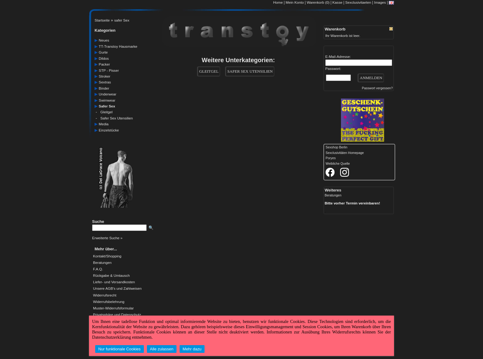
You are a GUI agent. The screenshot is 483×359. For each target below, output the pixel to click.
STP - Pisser (109, 70)
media (104, 124)
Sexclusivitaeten (358, 2)
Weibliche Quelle (338, 163)
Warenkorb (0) (319, 2)
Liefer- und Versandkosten (114, 282)
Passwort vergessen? (377, 88)
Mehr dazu (192, 349)
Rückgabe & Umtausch (111, 275)
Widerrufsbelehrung (108, 302)
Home (278, 2)
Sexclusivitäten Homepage (345, 153)
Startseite (102, 20)
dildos (104, 58)
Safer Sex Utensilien (116, 118)
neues (104, 40)
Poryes (331, 158)
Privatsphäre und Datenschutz (117, 315)
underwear (107, 94)
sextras (105, 82)
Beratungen (102, 262)
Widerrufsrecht (104, 295)
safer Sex (121, 20)
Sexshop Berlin (336, 147)
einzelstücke (109, 130)
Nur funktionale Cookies (119, 349)
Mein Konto (295, 2)
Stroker (105, 76)
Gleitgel (106, 112)
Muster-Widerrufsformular (113, 308)
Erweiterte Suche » (107, 238)
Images (380, 2)
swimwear (107, 100)
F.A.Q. (98, 269)
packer (104, 64)
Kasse (337, 2)
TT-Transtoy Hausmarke (118, 46)
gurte (103, 52)
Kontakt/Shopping (107, 256)
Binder (104, 88)
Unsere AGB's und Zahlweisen (117, 288)
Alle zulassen (161, 349)
